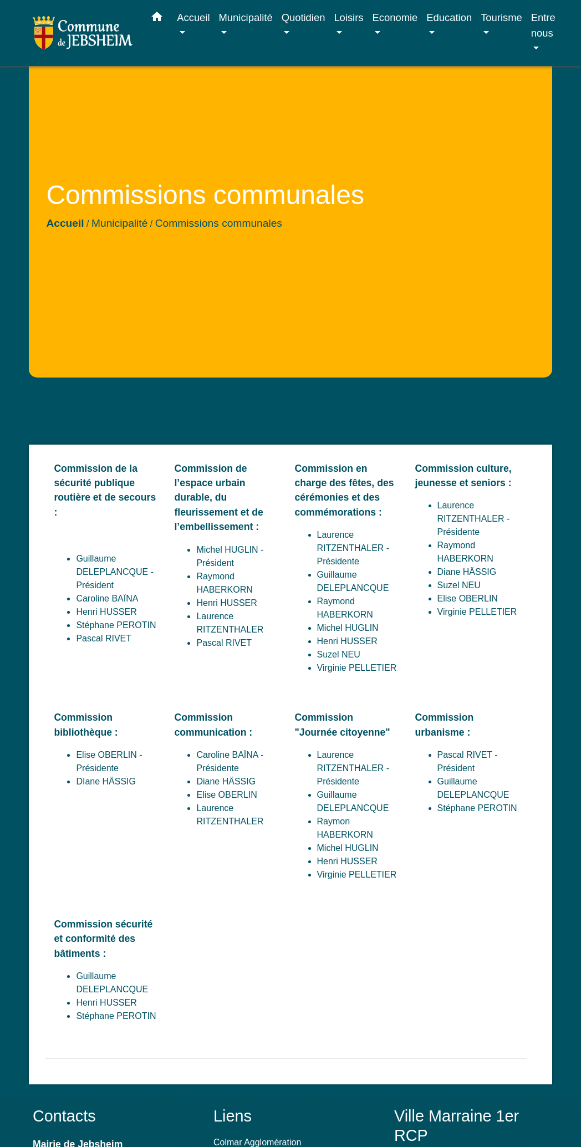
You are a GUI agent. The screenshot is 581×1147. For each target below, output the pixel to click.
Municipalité (119, 223)
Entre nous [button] (543, 25)
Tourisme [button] (501, 17)
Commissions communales (218, 223)
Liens (232, 1116)
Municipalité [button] (246, 17)
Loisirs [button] (348, 17)
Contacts (64, 1116)
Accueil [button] (193, 17)
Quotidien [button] (303, 17)
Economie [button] (395, 17)
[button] (156, 19)
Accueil (65, 223)
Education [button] (449, 17)
